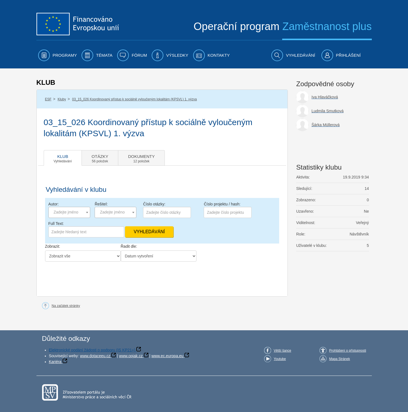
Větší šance (282, 351)
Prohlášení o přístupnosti (347, 351)
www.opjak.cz (131, 356)
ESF (48, 99)
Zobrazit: (52, 246)
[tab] (63, 158)
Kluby (62, 99)
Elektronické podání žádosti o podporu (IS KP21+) (92, 350)
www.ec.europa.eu (167, 356)
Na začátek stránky (66, 306)
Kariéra (55, 361)
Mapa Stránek (339, 359)
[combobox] (69, 212)
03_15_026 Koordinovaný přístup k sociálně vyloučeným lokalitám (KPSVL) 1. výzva (134, 99)
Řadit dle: (129, 246)
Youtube (280, 359)
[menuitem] (57, 55)
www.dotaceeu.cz (95, 356)
